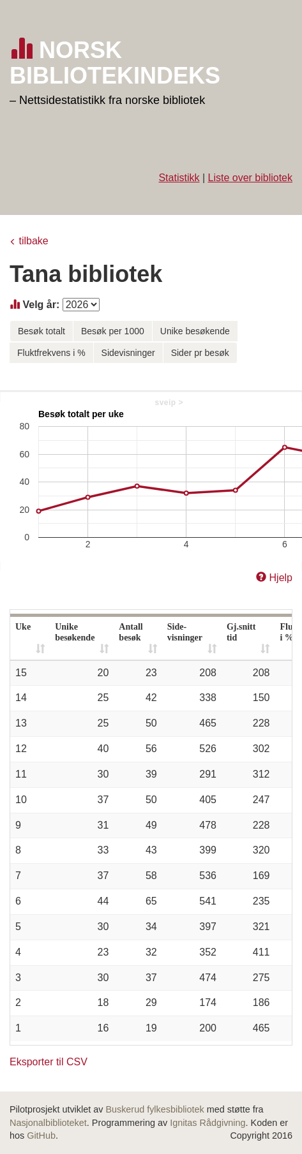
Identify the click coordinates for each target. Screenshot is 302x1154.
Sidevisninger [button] (128, 353)
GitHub (41, 1135)
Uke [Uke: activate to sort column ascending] (23, 627)
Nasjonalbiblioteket (48, 1123)
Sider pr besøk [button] (200, 353)
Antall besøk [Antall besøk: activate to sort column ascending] (130, 632)
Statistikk (178, 177)
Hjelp (280, 577)
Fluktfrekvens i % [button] (51, 353)
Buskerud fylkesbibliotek (154, 1109)
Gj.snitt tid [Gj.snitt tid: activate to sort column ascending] (241, 632)
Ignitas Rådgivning (207, 1123)
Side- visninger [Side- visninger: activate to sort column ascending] (184, 632)
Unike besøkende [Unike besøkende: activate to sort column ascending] (74, 632)
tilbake (33, 240)
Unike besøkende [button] (195, 331)
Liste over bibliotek (250, 177)
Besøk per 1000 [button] (112, 331)
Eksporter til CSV (48, 1061)
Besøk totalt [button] (41, 331)
